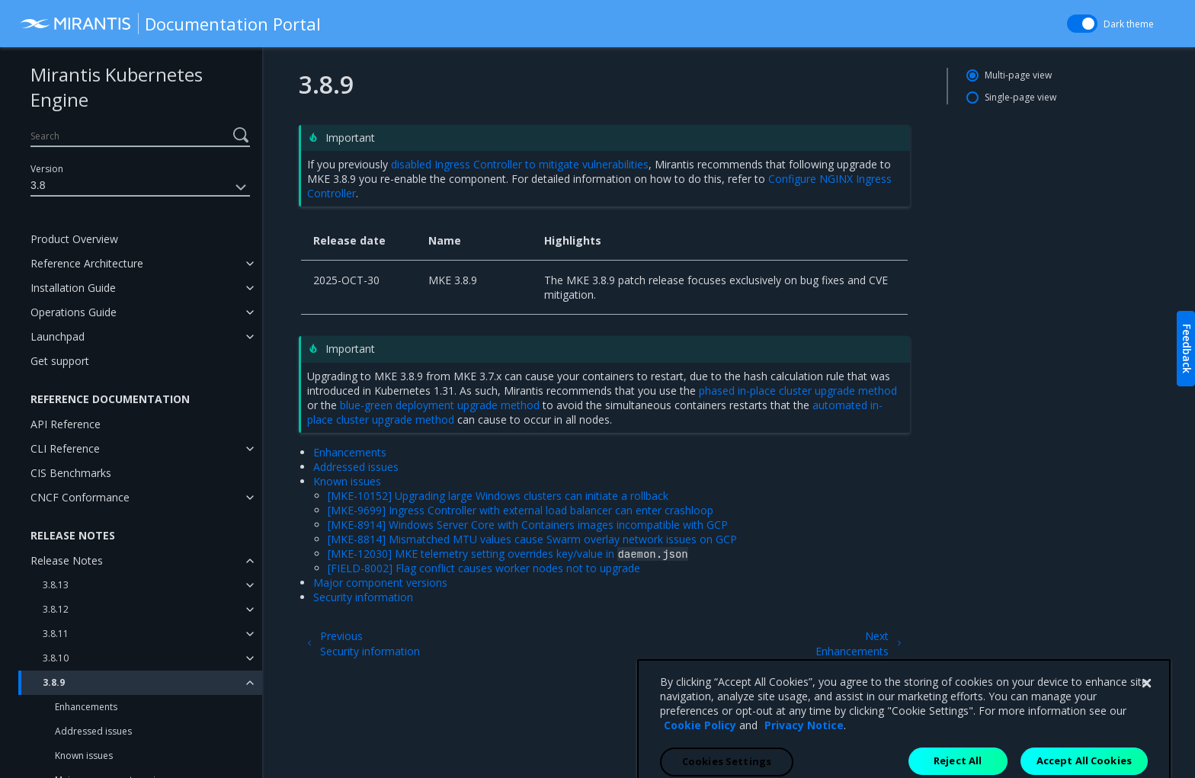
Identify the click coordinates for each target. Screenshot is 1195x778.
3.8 (140, 187)
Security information (363, 597)
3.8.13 (56, 584)
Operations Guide (73, 312)
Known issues (84, 755)
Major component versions (380, 582)
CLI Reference (65, 448)
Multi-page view (1018, 75)
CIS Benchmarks (70, 473)
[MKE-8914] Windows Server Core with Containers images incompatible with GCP (528, 524)
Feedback (1187, 348)
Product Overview (74, 239)
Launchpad (57, 336)
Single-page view (1020, 97)
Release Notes (66, 560)
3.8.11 (56, 633)
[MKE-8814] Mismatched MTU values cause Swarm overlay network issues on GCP (532, 539)
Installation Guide (73, 287)
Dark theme (1129, 24)
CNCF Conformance (80, 497)
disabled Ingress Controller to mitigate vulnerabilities (520, 164)
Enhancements (86, 706)
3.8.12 (56, 609)
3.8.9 (54, 682)
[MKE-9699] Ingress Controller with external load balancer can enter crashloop (520, 510)
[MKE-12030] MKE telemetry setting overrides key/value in (507, 553)
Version (46, 168)
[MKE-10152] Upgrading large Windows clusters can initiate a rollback (498, 495)
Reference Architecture (86, 263)
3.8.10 (56, 658)
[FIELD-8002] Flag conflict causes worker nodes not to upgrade (484, 568)
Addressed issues (93, 731)
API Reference (65, 424)
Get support (59, 361)
